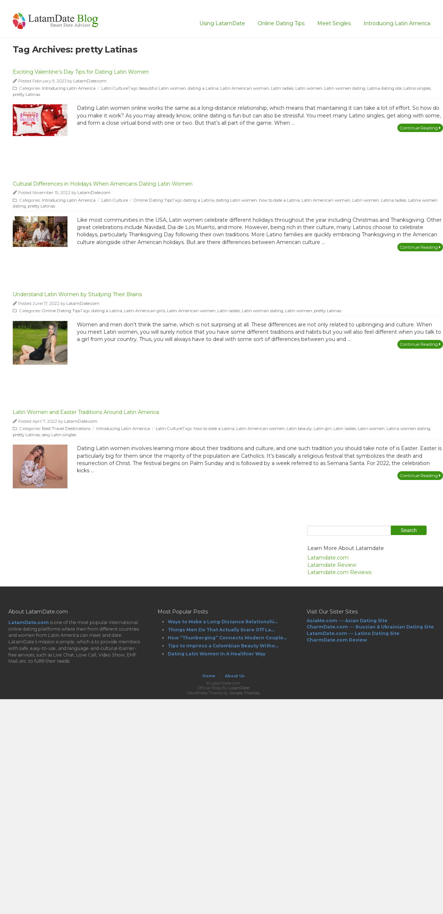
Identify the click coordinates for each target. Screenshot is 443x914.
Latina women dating (408, 428)
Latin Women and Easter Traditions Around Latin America (86, 412)
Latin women (308, 88)
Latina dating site (384, 88)
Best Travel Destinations (66, 428)
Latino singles (417, 88)
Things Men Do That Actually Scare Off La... (221, 629)
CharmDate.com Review (337, 640)
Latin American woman (244, 88)
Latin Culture (114, 88)
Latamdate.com (328, 557)
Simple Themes (244, 693)
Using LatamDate (222, 23)
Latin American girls (144, 310)
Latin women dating (344, 88)
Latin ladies (282, 88)
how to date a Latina (279, 200)
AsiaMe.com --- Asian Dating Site (347, 620)
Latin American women (191, 310)
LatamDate (239, 687)
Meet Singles (334, 23)
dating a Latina (203, 88)
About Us (235, 676)
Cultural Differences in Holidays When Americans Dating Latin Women (103, 184)
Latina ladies (393, 200)
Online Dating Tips (281, 23)
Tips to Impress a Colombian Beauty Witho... (223, 645)
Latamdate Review (331, 565)
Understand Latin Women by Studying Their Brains (77, 294)
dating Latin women (236, 200)
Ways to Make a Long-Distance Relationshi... (222, 621)
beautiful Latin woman (162, 88)
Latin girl (322, 428)
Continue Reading (420, 128)
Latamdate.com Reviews (339, 572)
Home (208, 676)
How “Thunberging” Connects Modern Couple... (227, 637)
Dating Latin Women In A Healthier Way (216, 654)
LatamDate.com (89, 81)
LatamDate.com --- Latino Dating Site (353, 633)
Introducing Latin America (397, 23)
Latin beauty (299, 428)
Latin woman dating (262, 310)
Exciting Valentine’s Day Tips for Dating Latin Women (81, 72)
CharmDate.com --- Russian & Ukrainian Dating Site (370, 627)
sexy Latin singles (59, 434)
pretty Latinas (26, 94)
